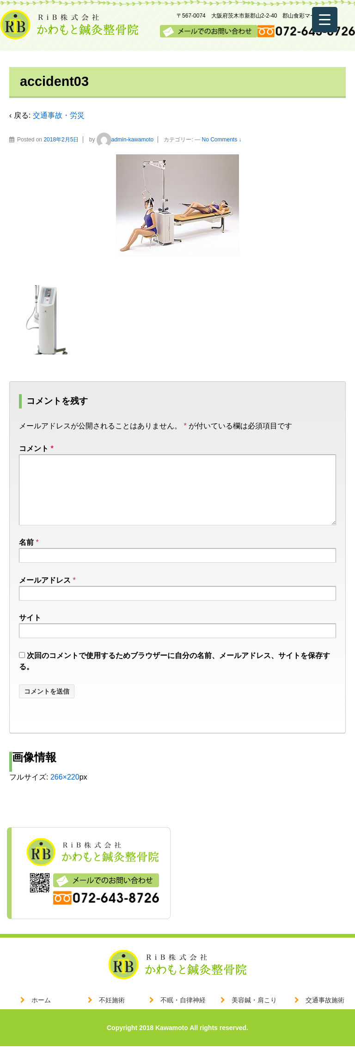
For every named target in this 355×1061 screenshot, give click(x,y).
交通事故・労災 (59, 115)
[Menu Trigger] (324, 19)
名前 (26, 557)
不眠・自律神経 (183, 1014)
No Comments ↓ (222, 139)
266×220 (65, 792)
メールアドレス (45, 595)
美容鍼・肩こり (254, 1014)
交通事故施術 (325, 1014)
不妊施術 (112, 1014)
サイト (30, 632)
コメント (36, 448)
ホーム (41, 1014)
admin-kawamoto (125, 139)
